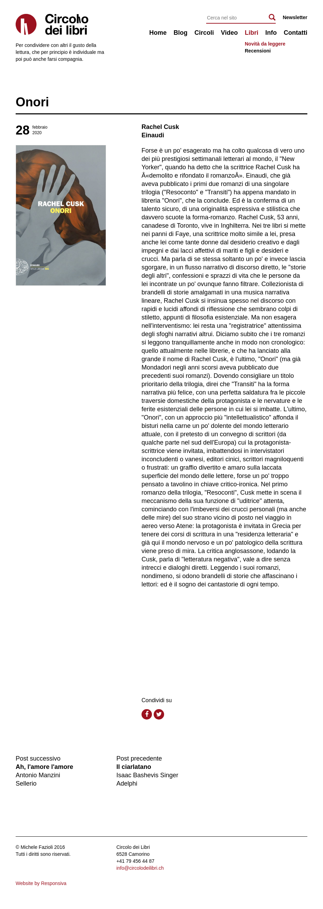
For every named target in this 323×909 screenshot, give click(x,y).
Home (158, 32)
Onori (32, 102)
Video (229, 32)
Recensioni (258, 51)
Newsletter (295, 17)
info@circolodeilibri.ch (140, 868)
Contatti (295, 32)
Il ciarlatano (133, 766)
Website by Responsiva (41, 883)
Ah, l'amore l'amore (44, 766)
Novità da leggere (265, 44)
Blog (180, 32)
